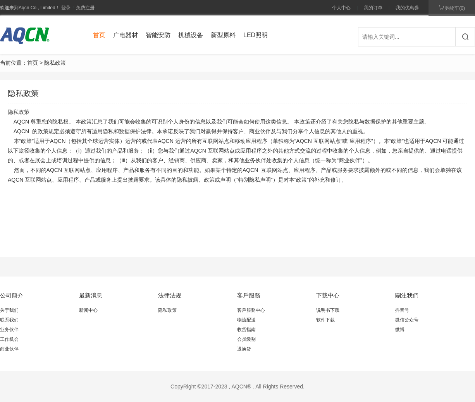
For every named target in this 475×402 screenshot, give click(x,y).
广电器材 (125, 35)
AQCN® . (242, 386)
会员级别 (246, 339)
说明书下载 (327, 310)
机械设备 (190, 35)
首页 (99, 35)
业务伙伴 (9, 329)
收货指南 (246, 329)
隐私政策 (167, 310)
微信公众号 (406, 320)
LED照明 (255, 35)
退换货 (244, 349)
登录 (66, 7)
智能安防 (158, 35)
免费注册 (85, 7)
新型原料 (223, 35)
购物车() (452, 8)
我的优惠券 (407, 7)
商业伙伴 (9, 349)
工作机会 (9, 339)
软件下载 (325, 320)
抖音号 (402, 310)
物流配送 (246, 320)
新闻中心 (88, 310)
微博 (399, 329)
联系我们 (9, 320)
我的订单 (373, 7)
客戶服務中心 (251, 310)
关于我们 (9, 310)
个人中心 (341, 7)
